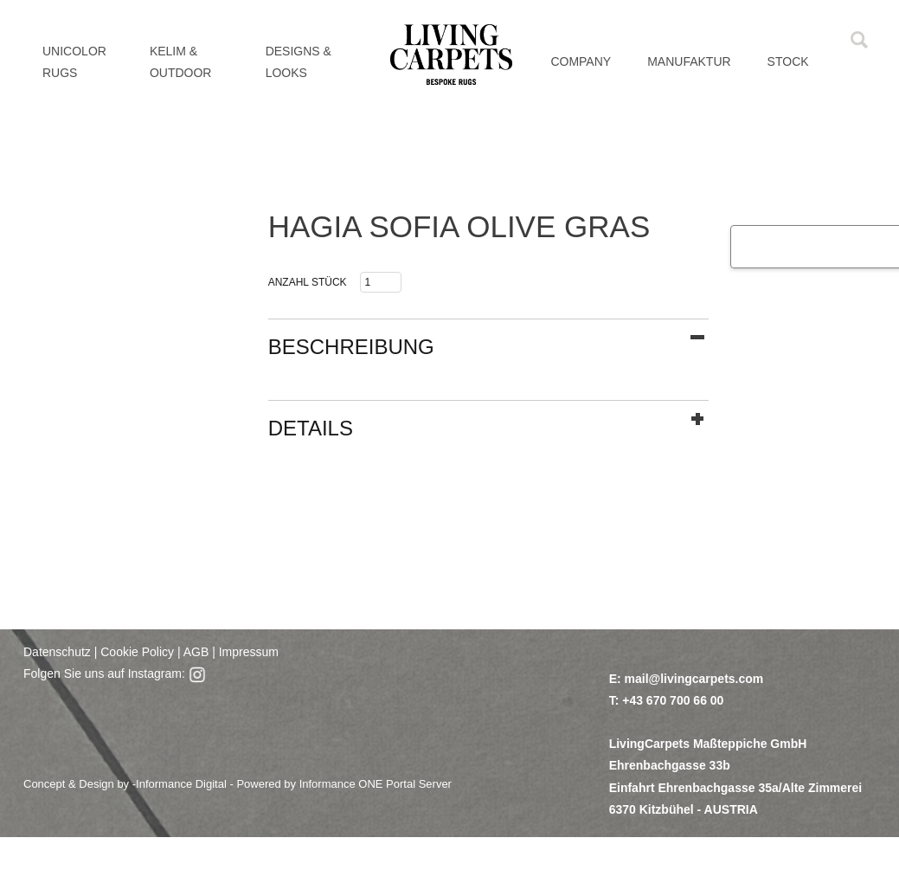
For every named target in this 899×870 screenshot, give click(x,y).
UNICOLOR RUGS (74, 62)
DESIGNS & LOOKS (298, 62)
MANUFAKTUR (688, 61)
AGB (195, 652)
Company (580, 61)
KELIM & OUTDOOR (181, 62)
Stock (788, 61)
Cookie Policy (137, 652)
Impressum (249, 652)
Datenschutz (57, 652)
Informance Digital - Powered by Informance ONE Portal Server (294, 783)
